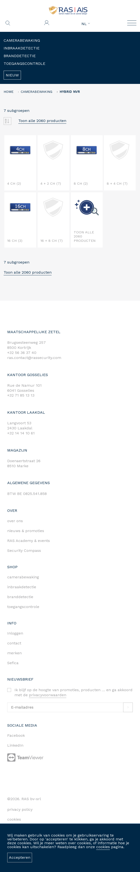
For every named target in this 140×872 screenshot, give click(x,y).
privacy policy (20, 809)
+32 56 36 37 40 (21, 352)
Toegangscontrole (24, 63)
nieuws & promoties (25, 530)
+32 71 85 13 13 (20, 395)
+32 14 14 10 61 (21, 433)
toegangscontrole (23, 606)
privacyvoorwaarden (47, 695)
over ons (15, 521)
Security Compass (24, 550)
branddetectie (20, 597)
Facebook (16, 735)
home (8, 92)
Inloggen (15, 633)
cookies (103, 847)
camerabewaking (23, 577)
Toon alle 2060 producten (42, 120)
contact (14, 643)
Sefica (13, 663)
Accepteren (19, 857)
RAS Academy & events (28, 540)
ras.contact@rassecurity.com (34, 357)
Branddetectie (20, 56)
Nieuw (12, 75)
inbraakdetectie (21, 587)
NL (85, 24)
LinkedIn (15, 745)
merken (14, 653)
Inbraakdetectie (22, 48)
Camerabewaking (22, 40)
